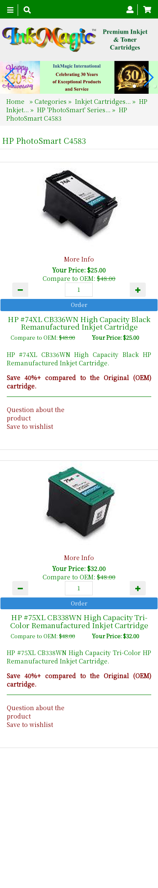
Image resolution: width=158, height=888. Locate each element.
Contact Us (96, 837)
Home (16, 101)
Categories (51, 101)
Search (132, 837)
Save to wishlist (30, 426)
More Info (79, 259)
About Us (56, 837)
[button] (134, 86)
